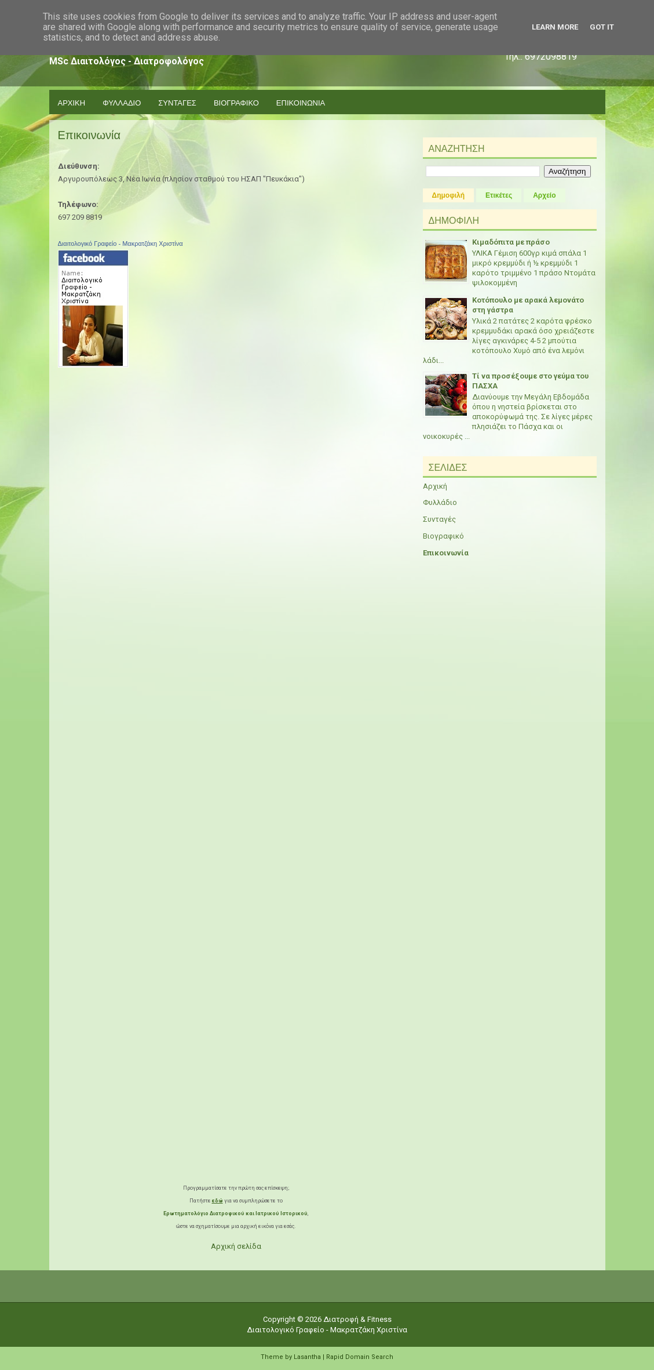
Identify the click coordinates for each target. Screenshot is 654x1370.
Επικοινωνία (89, 135)
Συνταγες (177, 102)
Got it (602, 27)
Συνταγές (439, 519)
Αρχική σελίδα (236, 1246)
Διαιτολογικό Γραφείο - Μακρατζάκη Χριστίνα (120, 243)
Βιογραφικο (236, 102)
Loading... (236, 894)
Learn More (555, 27)
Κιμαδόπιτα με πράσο (511, 242)
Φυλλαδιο (122, 102)
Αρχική (435, 486)
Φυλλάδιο (440, 502)
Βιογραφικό (443, 536)
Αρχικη (72, 102)
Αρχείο (544, 195)
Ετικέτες (498, 195)
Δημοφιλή (448, 195)
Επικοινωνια (300, 102)
